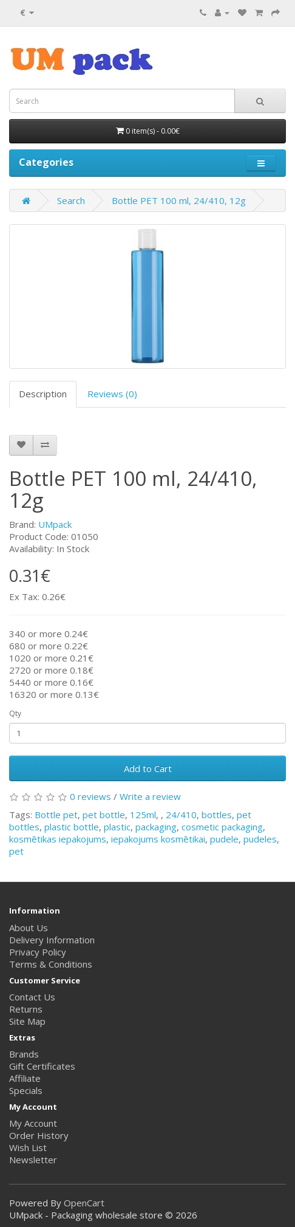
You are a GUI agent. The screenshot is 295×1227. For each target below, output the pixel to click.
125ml (143, 814)
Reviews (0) (112, 394)
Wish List (28, 1147)
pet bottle (104, 814)
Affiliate (25, 1078)
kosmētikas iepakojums (57, 839)
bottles (217, 814)
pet (16, 851)
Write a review (150, 796)
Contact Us (32, 997)
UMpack (55, 524)
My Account (33, 1123)
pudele (224, 839)
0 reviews (90, 796)
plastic (117, 827)
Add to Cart (148, 768)
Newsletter (33, 1160)
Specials (25, 1090)
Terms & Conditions (50, 964)
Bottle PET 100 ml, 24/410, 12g (179, 200)
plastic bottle (71, 827)
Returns (25, 1009)
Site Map (27, 1021)
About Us (28, 927)
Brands (24, 1054)
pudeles (260, 839)
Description (43, 394)
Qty (15, 713)
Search (71, 200)
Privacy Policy (37, 952)
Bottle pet (56, 814)
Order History (39, 1135)
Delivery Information (52, 940)
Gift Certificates (42, 1066)
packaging (156, 827)
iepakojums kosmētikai (158, 839)
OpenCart (84, 1203)
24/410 (181, 814)
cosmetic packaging (222, 827)
